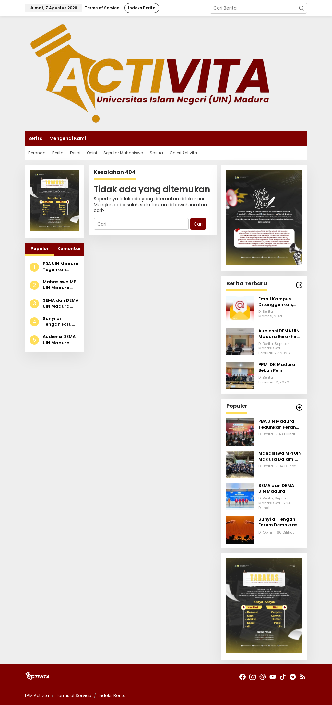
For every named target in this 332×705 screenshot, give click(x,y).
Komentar (69, 248)
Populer (39, 248)
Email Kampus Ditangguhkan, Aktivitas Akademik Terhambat (275, 302)
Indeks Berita (112, 695)
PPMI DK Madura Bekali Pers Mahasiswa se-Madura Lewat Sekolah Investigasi (276, 367)
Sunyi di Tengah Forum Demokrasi (59, 321)
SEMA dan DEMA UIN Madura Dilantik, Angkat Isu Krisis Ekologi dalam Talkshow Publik (60, 303)
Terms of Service (73, 695)
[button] (301, 8)
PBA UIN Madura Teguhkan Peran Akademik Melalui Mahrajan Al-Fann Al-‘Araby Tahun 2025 (61, 267)
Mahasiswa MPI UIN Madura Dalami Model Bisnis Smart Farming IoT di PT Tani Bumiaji (60, 285)
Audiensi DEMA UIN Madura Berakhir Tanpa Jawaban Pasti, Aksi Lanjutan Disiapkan (60, 340)
